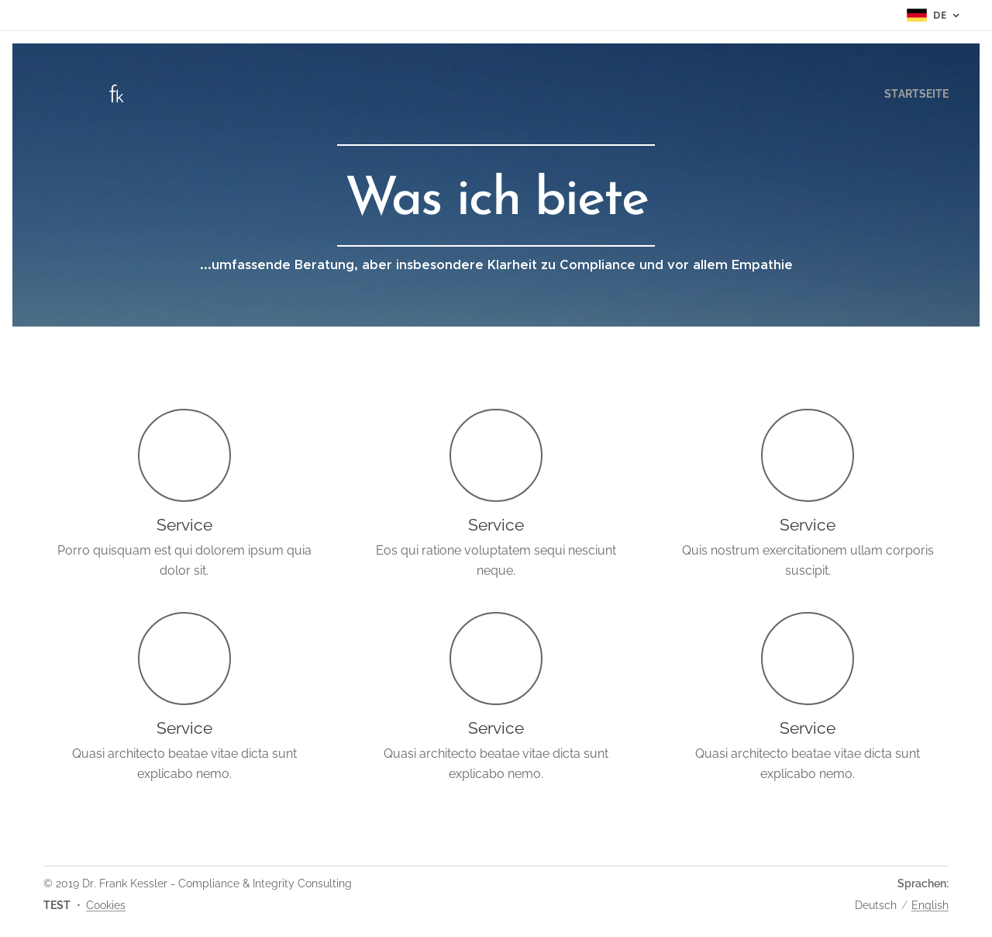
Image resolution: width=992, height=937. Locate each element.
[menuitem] (912, 93)
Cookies (106, 905)
